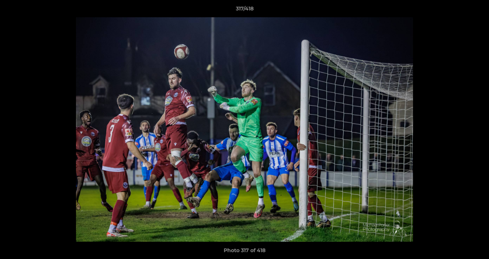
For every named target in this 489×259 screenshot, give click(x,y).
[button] (476, 10)
